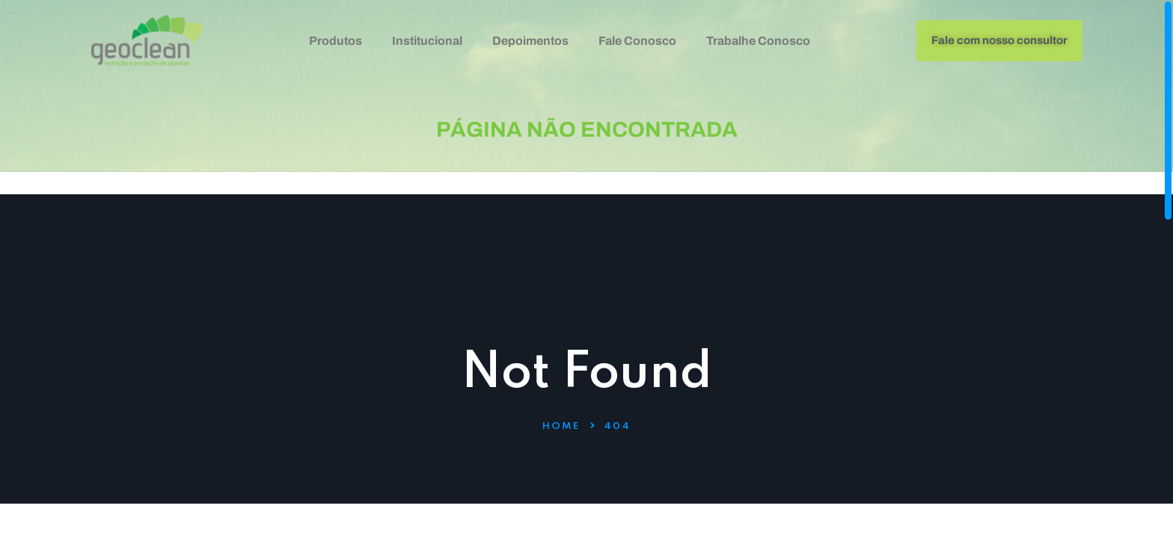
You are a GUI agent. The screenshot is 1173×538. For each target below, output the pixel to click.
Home (561, 426)
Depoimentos (530, 40)
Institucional (427, 40)
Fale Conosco (637, 40)
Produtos (335, 40)
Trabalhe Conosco (758, 40)
